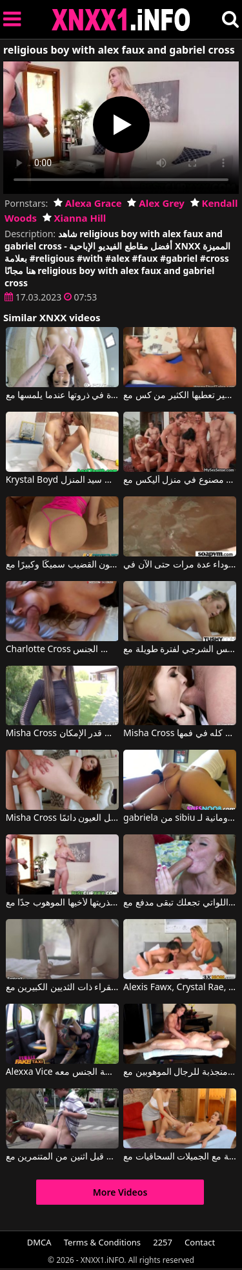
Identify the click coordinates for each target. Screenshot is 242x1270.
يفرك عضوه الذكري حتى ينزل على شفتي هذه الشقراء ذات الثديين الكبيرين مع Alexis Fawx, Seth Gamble (62, 987)
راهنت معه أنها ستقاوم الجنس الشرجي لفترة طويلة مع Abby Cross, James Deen (179, 649)
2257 (162, 1242)
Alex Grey (155, 202)
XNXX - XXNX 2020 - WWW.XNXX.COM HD (121, 19)
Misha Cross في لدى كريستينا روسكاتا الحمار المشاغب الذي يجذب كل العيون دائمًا (62, 818)
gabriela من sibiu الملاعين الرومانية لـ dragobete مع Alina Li (179, 818)
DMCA (39, 1242)
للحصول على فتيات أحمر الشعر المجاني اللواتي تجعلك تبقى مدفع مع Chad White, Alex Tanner (179, 903)
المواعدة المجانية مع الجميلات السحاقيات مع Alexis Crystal (179, 1157)
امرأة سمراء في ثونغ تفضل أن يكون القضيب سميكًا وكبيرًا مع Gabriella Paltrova (62, 565)
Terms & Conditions (102, 1242)
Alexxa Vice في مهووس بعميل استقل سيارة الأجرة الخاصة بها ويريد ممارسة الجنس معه (62, 1072)
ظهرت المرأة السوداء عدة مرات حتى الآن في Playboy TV (179, 565)
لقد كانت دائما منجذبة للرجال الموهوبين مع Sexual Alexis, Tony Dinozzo (179, 1072)
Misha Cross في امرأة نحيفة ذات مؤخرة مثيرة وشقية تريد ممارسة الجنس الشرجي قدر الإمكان (62, 733)
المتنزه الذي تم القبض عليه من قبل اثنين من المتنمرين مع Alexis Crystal (62, 1157)
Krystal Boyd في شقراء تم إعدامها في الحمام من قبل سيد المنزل (62, 480)
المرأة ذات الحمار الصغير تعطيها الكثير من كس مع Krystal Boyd (179, 395)
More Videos (120, 1192)
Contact (200, 1242)
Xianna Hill (74, 217)
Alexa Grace (88, 202)
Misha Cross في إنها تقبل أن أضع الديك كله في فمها (179, 733)
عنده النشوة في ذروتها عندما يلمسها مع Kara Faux (62, 395)
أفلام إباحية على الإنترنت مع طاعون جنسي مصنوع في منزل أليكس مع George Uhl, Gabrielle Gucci (179, 480)
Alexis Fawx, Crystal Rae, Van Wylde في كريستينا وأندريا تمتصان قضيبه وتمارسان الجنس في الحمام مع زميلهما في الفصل (179, 987)
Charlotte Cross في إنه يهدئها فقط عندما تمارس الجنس (62, 649)
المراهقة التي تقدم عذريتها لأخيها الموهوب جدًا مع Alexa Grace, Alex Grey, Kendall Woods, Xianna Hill (62, 903)
